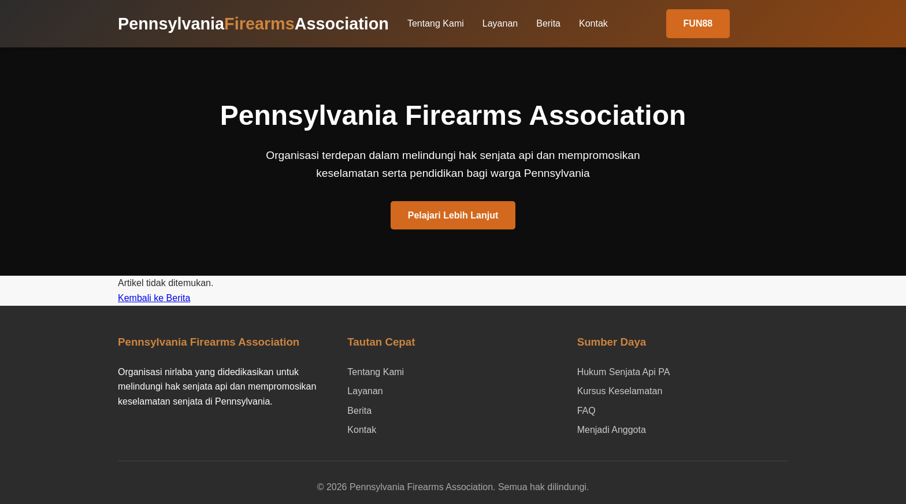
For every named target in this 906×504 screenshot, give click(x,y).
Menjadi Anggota (611, 430)
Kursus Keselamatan (620, 391)
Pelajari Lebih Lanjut (453, 215)
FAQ (586, 411)
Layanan (500, 23)
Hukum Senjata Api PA (623, 372)
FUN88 (698, 23)
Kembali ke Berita (154, 298)
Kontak (593, 23)
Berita (548, 23)
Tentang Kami (435, 23)
